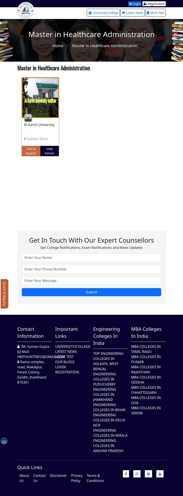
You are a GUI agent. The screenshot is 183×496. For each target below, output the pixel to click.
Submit (91, 292)
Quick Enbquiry (4, 294)
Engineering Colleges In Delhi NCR (109, 420)
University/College (103, 13)
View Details (49, 151)
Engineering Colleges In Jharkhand (104, 394)
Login (134, 4)
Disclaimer (58, 475)
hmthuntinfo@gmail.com (41, 356)
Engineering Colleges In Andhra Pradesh (108, 445)
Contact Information (30, 332)
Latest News (132, 13)
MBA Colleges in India (146, 332)
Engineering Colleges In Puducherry (104, 379)
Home (57, 45)
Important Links (66, 332)
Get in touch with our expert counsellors (91, 240)
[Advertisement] (91, 190)
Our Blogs (64, 362)
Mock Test (155, 13)
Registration (154, 4)
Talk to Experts (31, 151)
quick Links (29, 467)
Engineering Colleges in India (106, 336)
